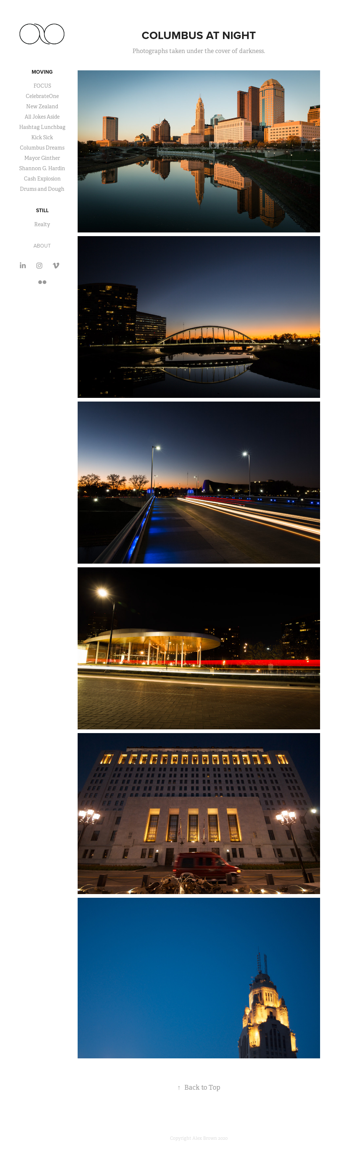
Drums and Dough (42, 189)
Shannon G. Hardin (42, 168)
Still (42, 210)
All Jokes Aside (42, 116)
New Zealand (42, 106)
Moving (42, 72)
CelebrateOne (42, 96)
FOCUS (42, 86)
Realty (42, 224)
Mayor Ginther (42, 158)
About (42, 245)
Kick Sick (42, 137)
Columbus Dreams (42, 147)
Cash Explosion (42, 178)
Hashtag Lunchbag (42, 127)
